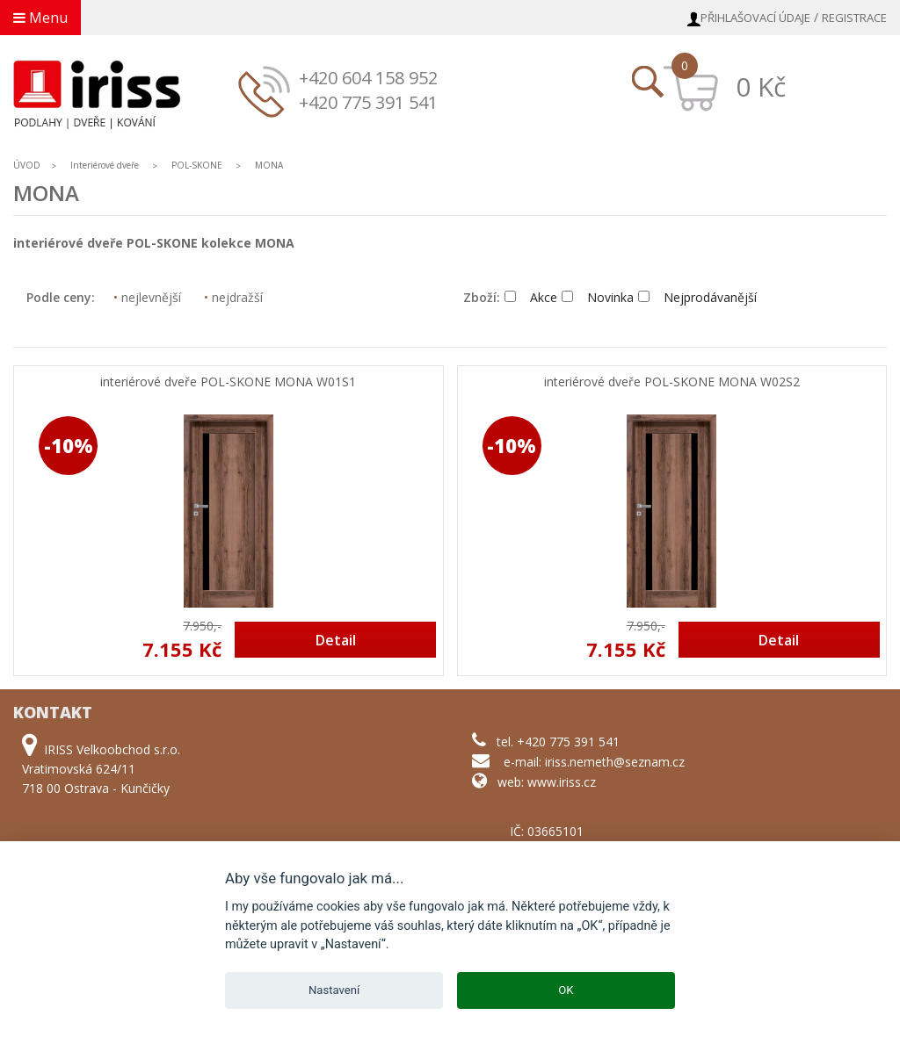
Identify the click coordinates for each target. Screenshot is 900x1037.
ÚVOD (26, 165)
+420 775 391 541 (368, 102)
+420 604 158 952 (368, 78)
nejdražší (233, 297)
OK (565, 990)
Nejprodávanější (697, 297)
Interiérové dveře (106, 165)
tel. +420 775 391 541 (558, 741)
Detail (336, 640)
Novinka (598, 297)
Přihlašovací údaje (755, 17)
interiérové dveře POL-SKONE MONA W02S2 (672, 382)
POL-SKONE (196, 165)
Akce (530, 297)
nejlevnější (147, 297)
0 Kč (761, 86)
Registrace (854, 17)
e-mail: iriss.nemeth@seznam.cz (594, 761)
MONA (269, 165)
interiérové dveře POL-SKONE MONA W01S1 (228, 382)
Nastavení (333, 990)
